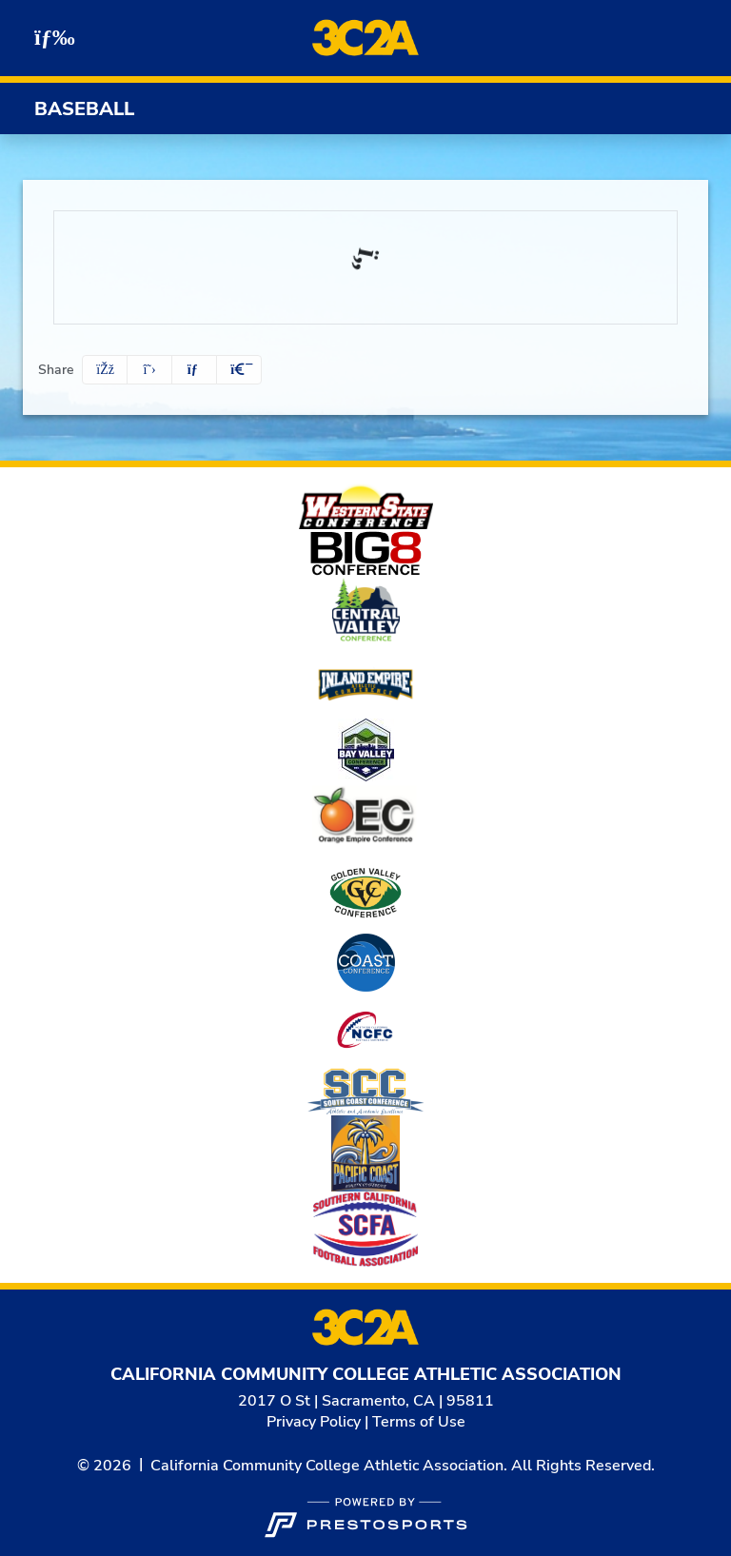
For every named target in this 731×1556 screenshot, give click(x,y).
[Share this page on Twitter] (149, 369)
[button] (239, 369)
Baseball (84, 109)
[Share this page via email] (194, 369)
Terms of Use (418, 1421)
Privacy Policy (314, 1421)
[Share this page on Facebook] (105, 369)
